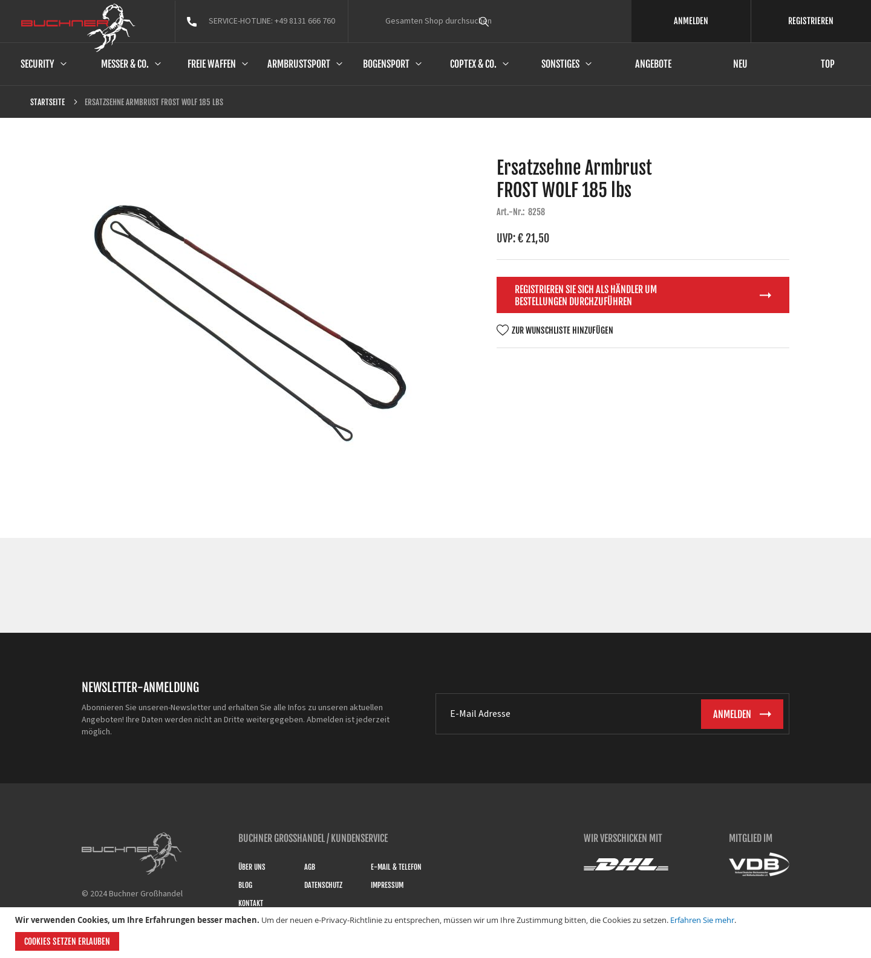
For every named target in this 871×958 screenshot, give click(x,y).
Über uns (252, 867)
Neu (740, 64)
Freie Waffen (212, 64)
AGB (309, 867)
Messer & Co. (125, 64)
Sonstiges (560, 64)
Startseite (47, 102)
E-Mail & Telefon (396, 867)
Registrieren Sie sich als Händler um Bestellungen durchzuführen (586, 295)
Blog (245, 885)
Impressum (387, 885)
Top (828, 64)
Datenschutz (323, 885)
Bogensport (386, 64)
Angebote (653, 64)
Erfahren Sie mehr (702, 919)
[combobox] (506, 21)
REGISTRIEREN (810, 21)
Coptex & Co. (473, 64)
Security (37, 64)
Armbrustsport (298, 64)
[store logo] (78, 28)
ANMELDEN (691, 21)
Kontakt (250, 903)
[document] (437, 932)
